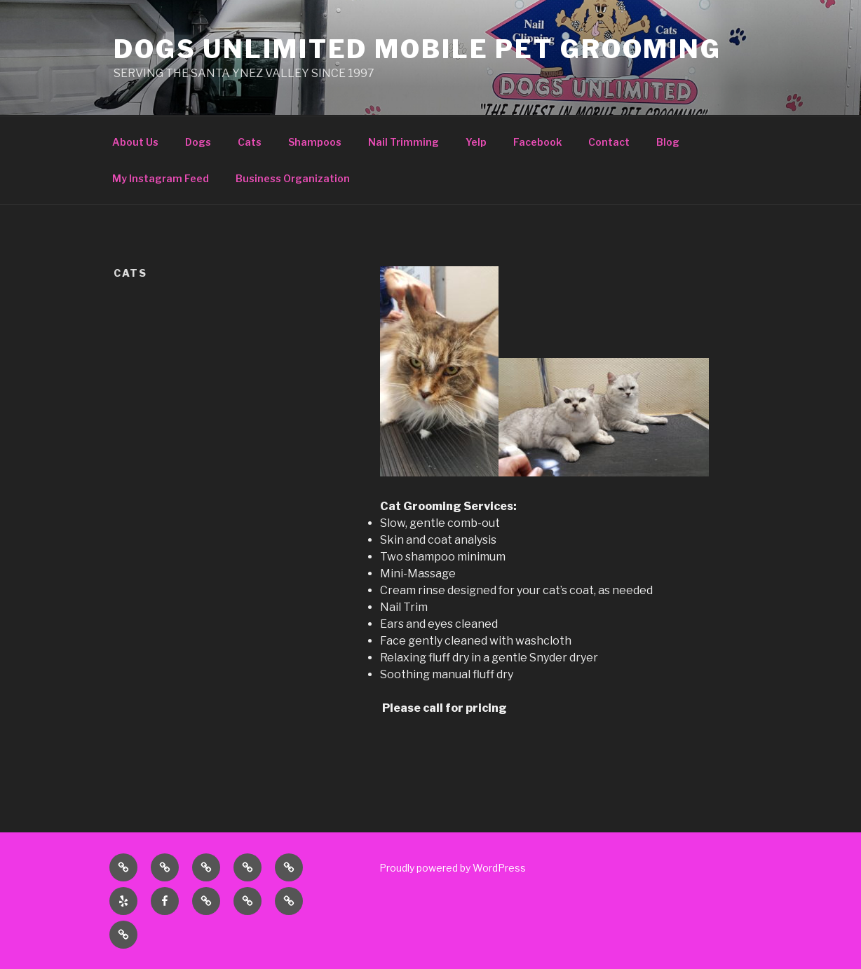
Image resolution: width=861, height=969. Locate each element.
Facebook (537, 142)
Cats (250, 142)
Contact (609, 142)
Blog (667, 142)
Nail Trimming (403, 142)
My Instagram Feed (160, 178)
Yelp (476, 142)
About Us (135, 142)
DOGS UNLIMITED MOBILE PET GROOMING (417, 49)
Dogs (198, 142)
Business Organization (293, 178)
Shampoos (314, 142)
